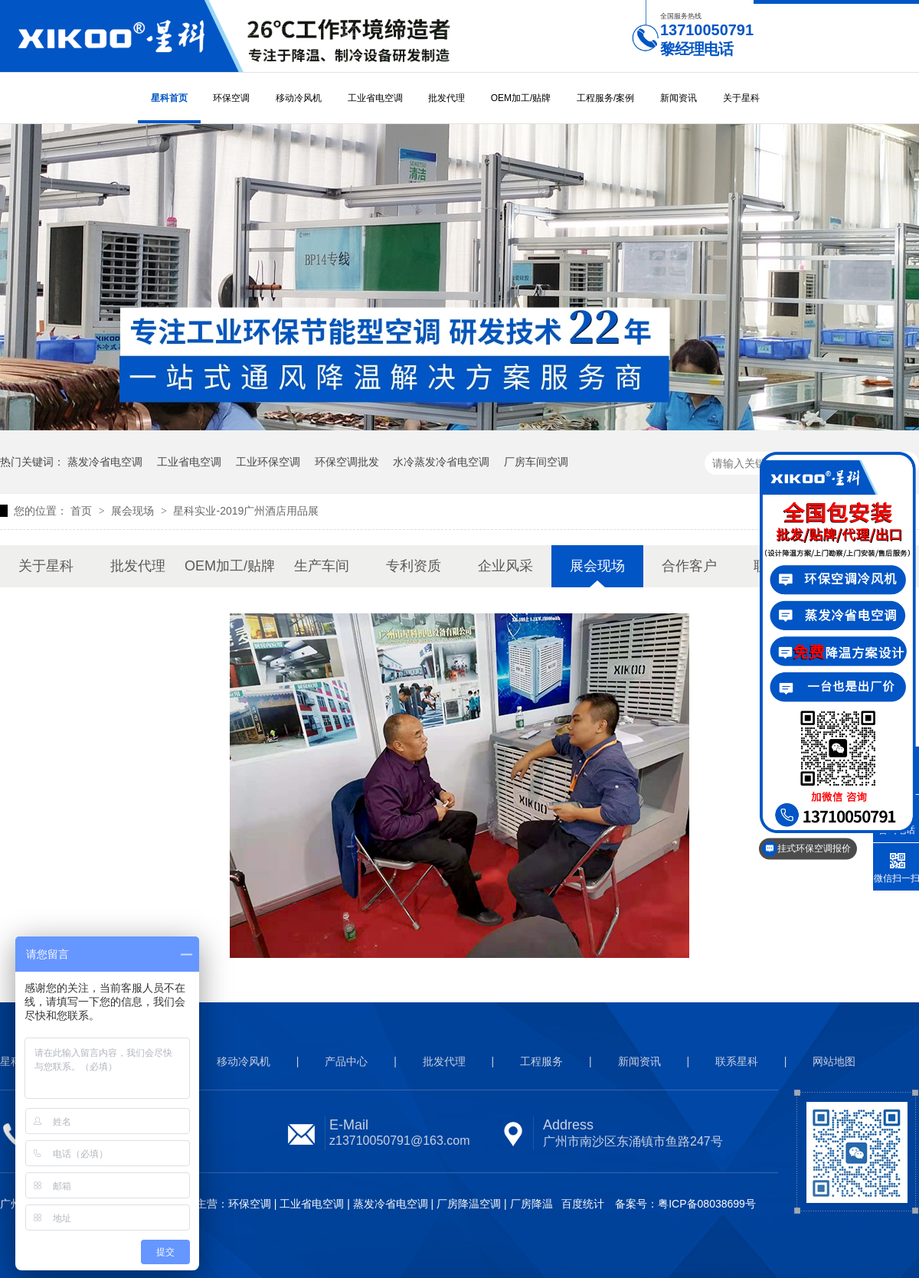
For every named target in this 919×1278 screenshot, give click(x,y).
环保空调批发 (347, 462)
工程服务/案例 (605, 98)
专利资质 (413, 566)
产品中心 (346, 1061)
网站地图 (834, 1061)
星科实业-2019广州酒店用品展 (246, 511)
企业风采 (505, 566)
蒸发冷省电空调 (104, 462)
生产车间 (321, 566)
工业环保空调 (268, 462)
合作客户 (689, 566)
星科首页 (169, 98)
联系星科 (736, 1061)
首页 (82, 511)
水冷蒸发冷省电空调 (441, 462)
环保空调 (231, 98)
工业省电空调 (375, 98)
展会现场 (134, 511)
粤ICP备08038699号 (707, 1204)
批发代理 (446, 98)
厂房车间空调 (536, 462)
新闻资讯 (678, 98)
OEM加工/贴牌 (521, 98)
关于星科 (741, 98)
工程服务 (541, 1061)
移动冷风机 (299, 98)
